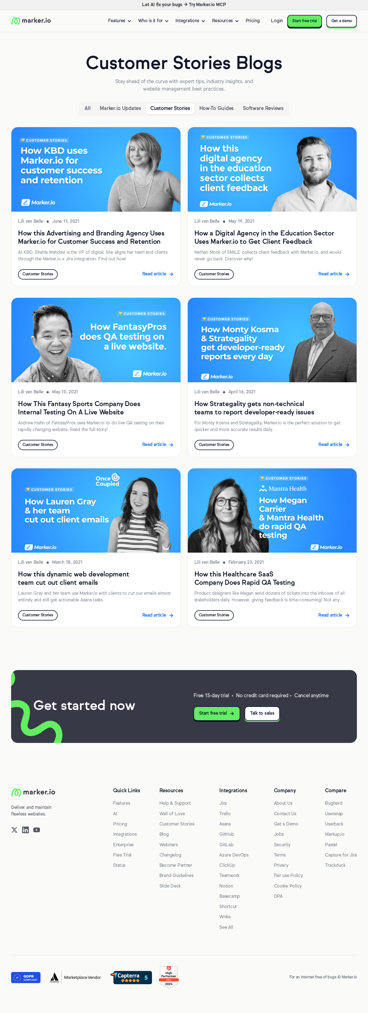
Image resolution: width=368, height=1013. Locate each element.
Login (277, 21)
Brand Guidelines (176, 876)
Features (121, 803)
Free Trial (122, 855)
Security (282, 845)
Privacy (281, 865)
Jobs (279, 834)
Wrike (225, 917)
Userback (334, 824)
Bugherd (333, 803)
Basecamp (229, 896)
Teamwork (229, 876)
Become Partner (175, 865)
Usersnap (334, 814)
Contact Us (285, 814)
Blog (164, 834)
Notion (226, 886)
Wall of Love (172, 814)
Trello (224, 814)
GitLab (226, 845)
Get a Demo (286, 824)
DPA (278, 896)
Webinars (168, 845)
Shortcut (228, 907)
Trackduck (335, 865)
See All (226, 927)
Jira (223, 803)
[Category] (120, 109)
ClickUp (227, 865)
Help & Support (175, 803)
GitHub (226, 834)
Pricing (253, 21)
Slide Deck (170, 886)
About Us (283, 803)
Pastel (331, 845)
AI (115, 814)
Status (119, 865)
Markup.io (334, 834)
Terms (280, 855)
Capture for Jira (341, 855)
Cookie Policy (288, 886)
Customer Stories (176, 824)
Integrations (125, 834)
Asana (225, 824)
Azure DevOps (233, 855)
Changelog (170, 855)
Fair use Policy (288, 876)
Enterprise (123, 845)
